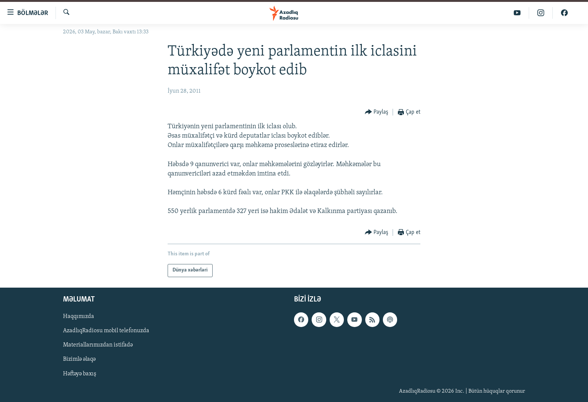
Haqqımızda (78, 317)
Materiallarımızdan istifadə (98, 345)
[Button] (376, 112)
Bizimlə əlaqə (79, 359)
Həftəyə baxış (79, 373)
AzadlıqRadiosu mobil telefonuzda (106, 331)
